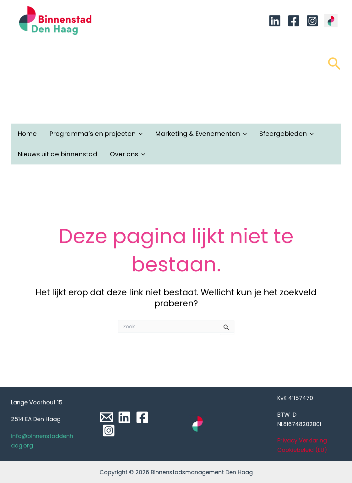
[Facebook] (293, 20)
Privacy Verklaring (302, 440)
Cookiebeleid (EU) (302, 450)
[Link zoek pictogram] (334, 66)
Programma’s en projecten (96, 134)
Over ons (127, 154)
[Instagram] (312, 20)
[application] (139, 134)
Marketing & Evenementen (201, 134)
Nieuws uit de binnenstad (57, 154)
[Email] (106, 417)
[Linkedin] (274, 20)
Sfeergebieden (286, 134)
